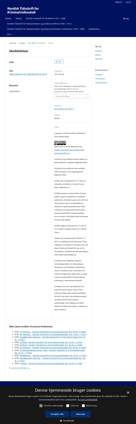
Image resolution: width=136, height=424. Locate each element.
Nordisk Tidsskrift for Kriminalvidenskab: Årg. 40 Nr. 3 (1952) (55, 342)
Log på (128, 2)
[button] (68, 420)
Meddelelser (94, 29)
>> (29, 368)
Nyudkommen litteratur (30, 337)
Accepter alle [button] (57, 414)
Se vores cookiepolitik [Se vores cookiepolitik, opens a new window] (87, 400)
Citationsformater (63, 96)
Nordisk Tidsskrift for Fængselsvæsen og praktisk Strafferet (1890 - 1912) (39, 23)
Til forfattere (100, 79)
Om (9, 34)
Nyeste (8, 18)
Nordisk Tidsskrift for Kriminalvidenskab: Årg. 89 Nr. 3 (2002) (59, 332)
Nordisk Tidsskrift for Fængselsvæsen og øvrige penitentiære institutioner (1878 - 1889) (45, 29)
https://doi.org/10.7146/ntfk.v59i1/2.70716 (28, 74)
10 (24, 368)
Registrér (118, 2)
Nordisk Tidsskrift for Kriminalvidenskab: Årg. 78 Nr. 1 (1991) (59, 334)
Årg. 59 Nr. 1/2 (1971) (36, 43)
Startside (12, 43)
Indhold (23, 342)
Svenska (98, 59)
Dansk (98, 55)
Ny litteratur (25, 332)
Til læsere (98, 75)
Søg (126, 18)
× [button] (128, 393)
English (98, 51)
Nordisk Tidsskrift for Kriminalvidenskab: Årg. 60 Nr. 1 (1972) (59, 355)
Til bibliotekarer (101, 82)
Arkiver (19, 18)
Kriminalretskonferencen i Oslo (34, 350)
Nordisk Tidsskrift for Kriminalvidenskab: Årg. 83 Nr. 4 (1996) (55, 345)
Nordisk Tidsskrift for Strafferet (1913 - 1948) (45, 18)
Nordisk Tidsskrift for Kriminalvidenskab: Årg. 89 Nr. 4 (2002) (59, 347)
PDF (60, 61)
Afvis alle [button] (80, 414)
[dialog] (68, 405)
